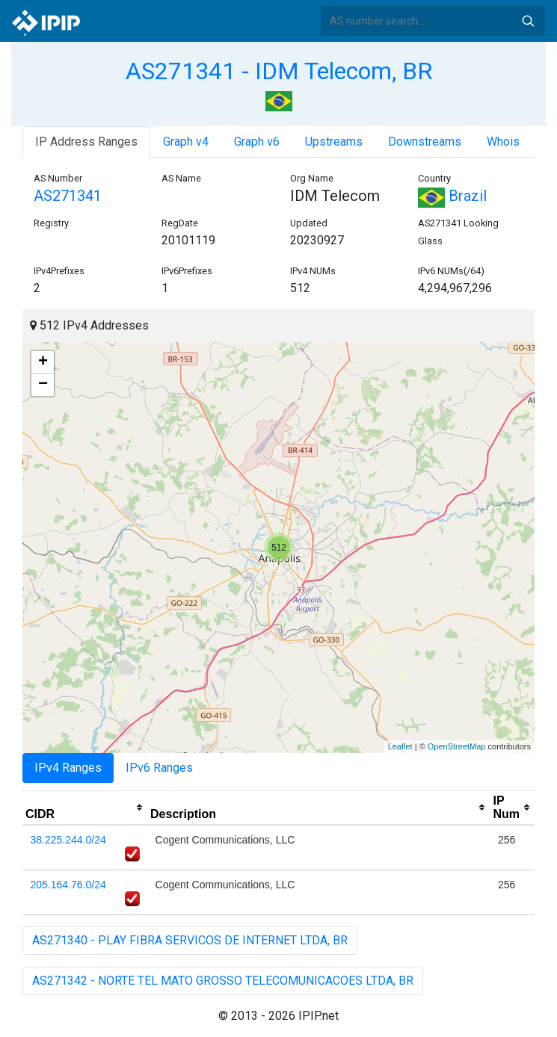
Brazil (452, 196)
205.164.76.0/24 (68, 885)
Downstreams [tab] (424, 141)
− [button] (43, 385)
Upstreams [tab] (334, 141)
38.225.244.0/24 (68, 840)
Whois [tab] (503, 141)
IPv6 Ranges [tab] (159, 768)
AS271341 (68, 196)
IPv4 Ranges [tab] (68, 768)
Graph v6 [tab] (257, 141)
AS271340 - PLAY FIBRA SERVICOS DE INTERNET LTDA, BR (190, 940)
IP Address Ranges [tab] (86, 141)
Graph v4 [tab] (186, 141)
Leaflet (400, 746)
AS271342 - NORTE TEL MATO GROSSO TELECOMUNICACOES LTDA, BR (222, 980)
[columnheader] (84, 807)
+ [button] (43, 362)
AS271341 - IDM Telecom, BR (279, 71)
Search (528, 21)
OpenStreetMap (457, 746)
